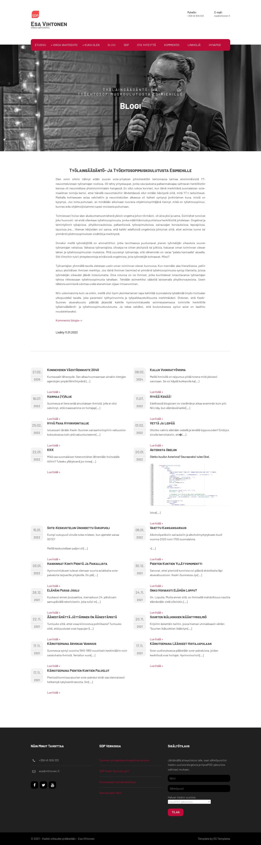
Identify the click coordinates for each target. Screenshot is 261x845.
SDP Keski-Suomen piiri (114, 771)
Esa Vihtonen (49, 23)
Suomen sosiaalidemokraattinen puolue (124, 760)
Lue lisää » (53, 391)
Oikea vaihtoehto (65, 45)
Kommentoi (171, 45)
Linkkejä (194, 45)
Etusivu (40, 45)
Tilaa (176, 812)
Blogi (112, 45)
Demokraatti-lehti (110, 793)
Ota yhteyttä (146, 45)
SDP (126, 45)
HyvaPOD (215, 45)
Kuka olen (92, 45)
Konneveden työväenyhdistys (117, 782)
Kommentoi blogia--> (69, 320)
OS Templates (221, 838)
